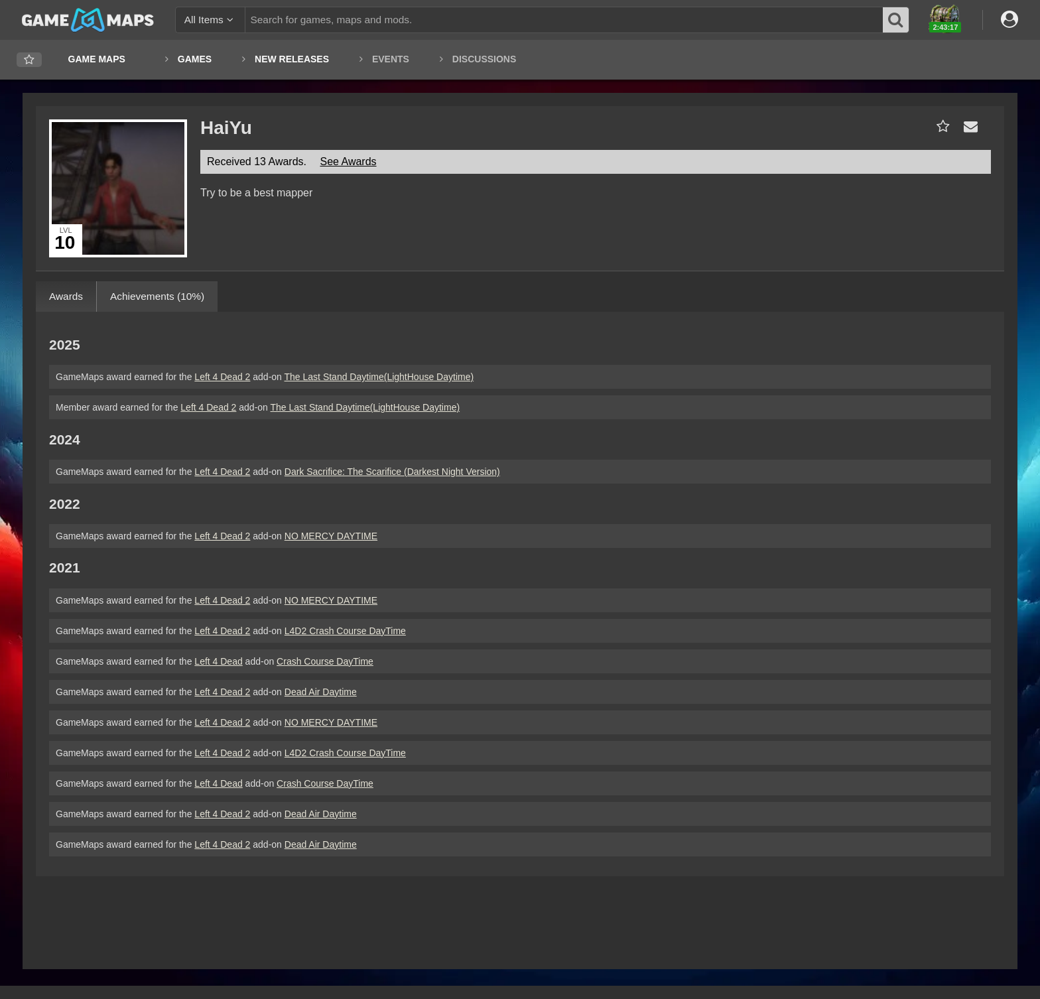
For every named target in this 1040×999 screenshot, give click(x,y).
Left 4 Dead (218, 661)
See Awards (348, 161)
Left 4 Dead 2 (222, 376)
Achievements (157, 296)
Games (195, 59)
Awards (66, 296)
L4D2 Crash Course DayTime (345, 631)
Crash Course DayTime (325, 661)
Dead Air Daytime (321, 692)
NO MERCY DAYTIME (331, 536)
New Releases (292, 59)
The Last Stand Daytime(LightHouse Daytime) (379, 376)
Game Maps (96, 59)
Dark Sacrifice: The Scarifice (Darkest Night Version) (392, 471)
